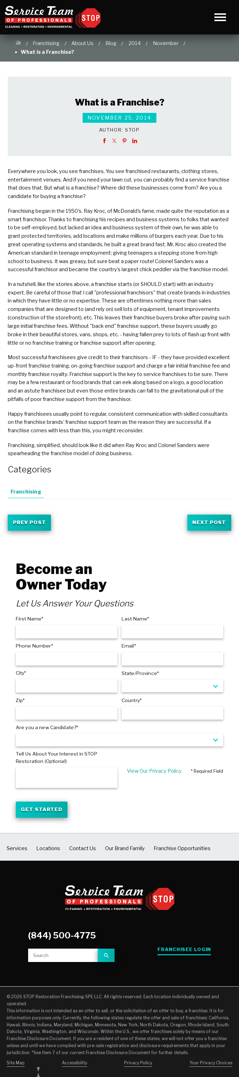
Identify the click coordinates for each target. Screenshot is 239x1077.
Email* (129, 647)
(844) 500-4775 (62, 938)
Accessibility (74, 1066)
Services (17, 851)
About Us (82, 43)
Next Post (208, 523)
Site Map (16, 1066)
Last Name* (135, 620)
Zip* (20, 701)
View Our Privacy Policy (154, 772)
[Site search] (63, 958)
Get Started (42, 812)
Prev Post (31, 523)
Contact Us (82, 851)
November (166, 43)
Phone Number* (34, 647)
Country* (132, 701)
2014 (134, 43)
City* (21, 674)
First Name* (30, 620)
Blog (110, 43)
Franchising (46, 43)
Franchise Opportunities (182, 851)
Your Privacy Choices (210, 1066)
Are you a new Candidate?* (47, 728)
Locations (48, 851)
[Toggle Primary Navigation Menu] (220, 17)
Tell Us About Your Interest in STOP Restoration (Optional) (56, 758)
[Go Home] (18, 43)
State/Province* (140, 674)
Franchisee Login (184, 952)
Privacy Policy (138, 1066)
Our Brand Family (125, 851)
